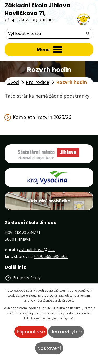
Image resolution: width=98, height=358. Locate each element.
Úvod (13, 82)
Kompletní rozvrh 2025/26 (42, 117)
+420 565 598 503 (51, 256)
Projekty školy (27, 278)
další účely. (66, 300)
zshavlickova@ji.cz (37, 249)
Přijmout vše (31, 331)
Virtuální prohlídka (49, 201)
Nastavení (49, 348)
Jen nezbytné (66, 331)
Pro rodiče (37, 82)
